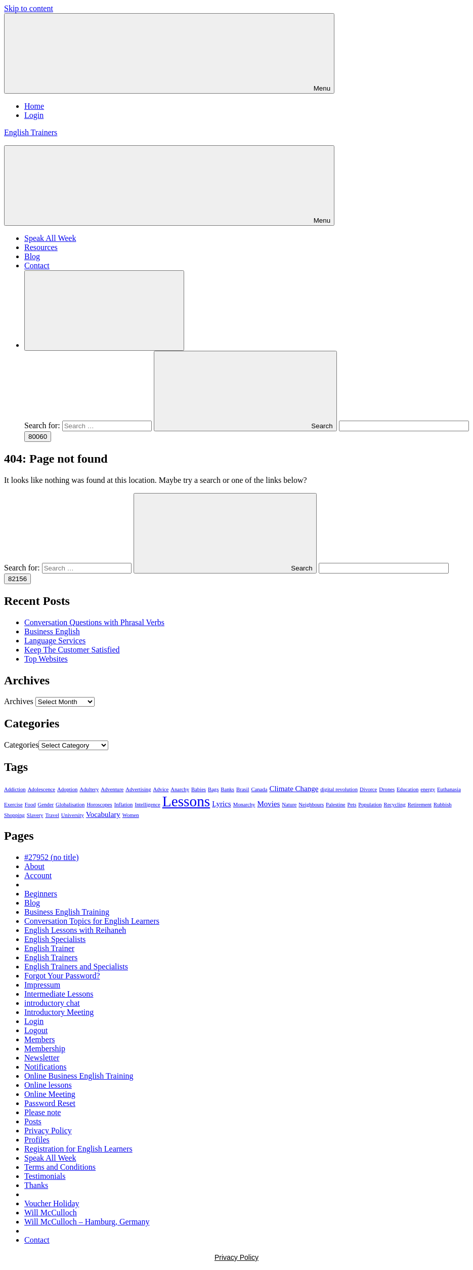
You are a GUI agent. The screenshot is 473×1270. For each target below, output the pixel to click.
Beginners (40, 893)
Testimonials (45, 1176)
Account (38, 875)
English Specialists (54, 939)
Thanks (36, 1185)
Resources (41, 247)
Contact (37, 265)
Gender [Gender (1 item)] (46, 804)
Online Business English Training (79, 1076)
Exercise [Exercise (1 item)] (13, 804)
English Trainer (49, 948)
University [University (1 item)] (72, 815)
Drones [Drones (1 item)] (387, 789)
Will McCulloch (50, 1212)
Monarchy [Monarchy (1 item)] (244, 804)
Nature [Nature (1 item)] (289, 804)
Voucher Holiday (51, 1203)
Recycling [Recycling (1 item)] (395, 804)
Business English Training (66, 912)
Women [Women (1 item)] (130, 815)
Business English (52, 631)
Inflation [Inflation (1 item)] (123, 804)
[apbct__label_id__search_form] (404, 426)
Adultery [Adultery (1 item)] (89, 789)
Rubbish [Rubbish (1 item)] (443, 804)
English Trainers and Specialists (76, 966)
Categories (21, 745)
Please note (42, 1112)
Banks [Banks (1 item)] (227, 789)
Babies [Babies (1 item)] (198, 789)
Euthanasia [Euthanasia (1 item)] (449, 789)
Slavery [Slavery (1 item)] (35, 815)
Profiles (37, 1139)
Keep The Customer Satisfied (72, 649)
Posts (32, 1121)
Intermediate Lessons (58, 994)
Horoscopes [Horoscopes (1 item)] (99, 804)
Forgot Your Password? (62, 975)
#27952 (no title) (51, 857)
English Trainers (30, 132)
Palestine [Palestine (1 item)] (335, 804)
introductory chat (52, 1003)
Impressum (42, 984)
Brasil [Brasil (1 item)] (242, 789)
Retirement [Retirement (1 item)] (420, 804)
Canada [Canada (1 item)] (259, 789)
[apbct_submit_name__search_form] (37, 436)
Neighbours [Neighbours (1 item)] (311, 804)
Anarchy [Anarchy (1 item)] (179, 789)
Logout (36, 1030)
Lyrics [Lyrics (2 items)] (221, 804)
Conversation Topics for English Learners (91, 921)
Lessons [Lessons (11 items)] (186, 801)
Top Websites (46, 658)
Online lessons (48, 1085)
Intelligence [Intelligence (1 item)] (147, 804)
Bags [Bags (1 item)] (213, 789)
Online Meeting (49, 1094)
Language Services (54, 640)
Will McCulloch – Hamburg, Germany (86, 1221)
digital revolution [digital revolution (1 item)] (339, 789)
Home (34, 106)
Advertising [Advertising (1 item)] (138, 789)
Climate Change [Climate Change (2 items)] (293, 789)
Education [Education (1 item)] (407, 789)
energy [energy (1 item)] (427, 789)
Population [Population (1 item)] (369, 804)
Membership (44, 1048)
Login (34, 115)
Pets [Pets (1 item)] (352, 804)
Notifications (45, 1066)
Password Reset (49, 1103)
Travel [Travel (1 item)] (52, 815)
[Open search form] (104, 310)
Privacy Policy (48, 1130)
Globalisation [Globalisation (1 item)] (70, 804)
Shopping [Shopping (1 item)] (14, 815)
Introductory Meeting (59, 1012)
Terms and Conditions (60, 1167)
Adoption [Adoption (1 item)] (67, 789)
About (34, 866)
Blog (32, 256)
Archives (18, 701)
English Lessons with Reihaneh (75, 930)
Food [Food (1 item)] (30, 804)
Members (39, 1039)
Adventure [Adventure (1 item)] (112, 789)
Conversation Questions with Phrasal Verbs (94, 622)
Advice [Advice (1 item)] (161, 789)
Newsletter (41, 1057)
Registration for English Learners (78, 1148)
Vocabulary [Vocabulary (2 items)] (103, 814)
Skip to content (28, 8)
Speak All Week (50, 238)
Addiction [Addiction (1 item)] (15, 789)
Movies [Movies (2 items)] (268, 804)
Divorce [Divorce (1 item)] (368, 789)
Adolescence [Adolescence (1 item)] (41, 789)
